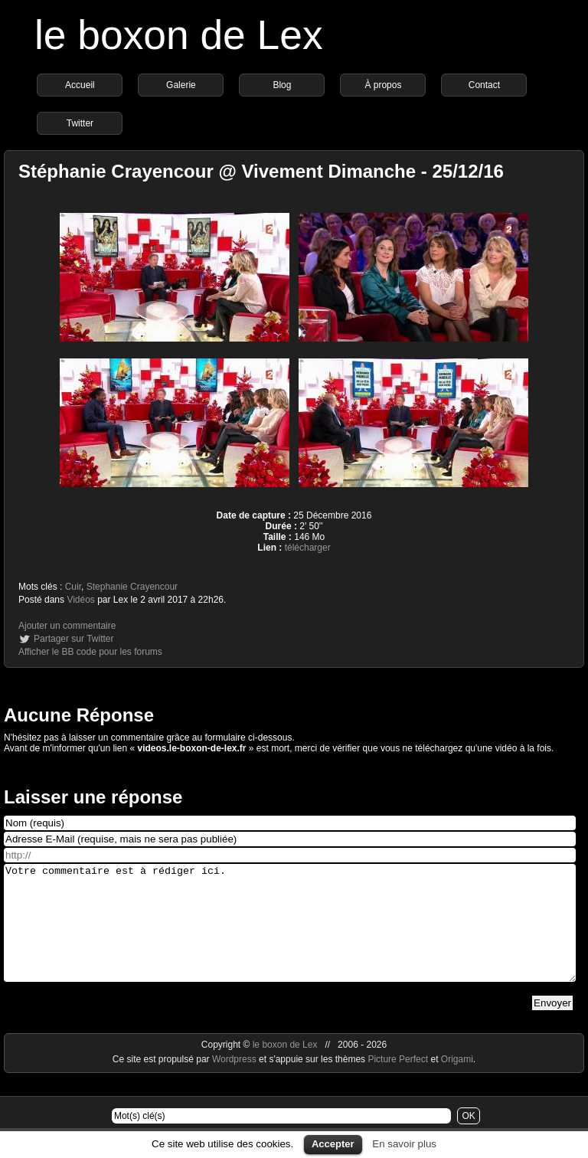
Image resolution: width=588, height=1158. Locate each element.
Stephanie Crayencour (132, 586)
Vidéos (80, 599)
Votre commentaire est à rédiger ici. (290, 934)
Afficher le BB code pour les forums (90, 651)
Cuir (73, 586)
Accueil (80, 85)
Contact (484, 85)
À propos (382, 85)
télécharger (308, 547)
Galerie (181, 85)
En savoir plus (404, 1144)
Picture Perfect (398, 1082)
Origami (457, 1082)
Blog (282, 85)
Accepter (333, 1144)
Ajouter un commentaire (67, 625)
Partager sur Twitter (73, 638)
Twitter (80, 123)
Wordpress (235, 1082)
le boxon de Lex (178, 34)
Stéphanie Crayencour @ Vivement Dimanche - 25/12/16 (261, 171)
